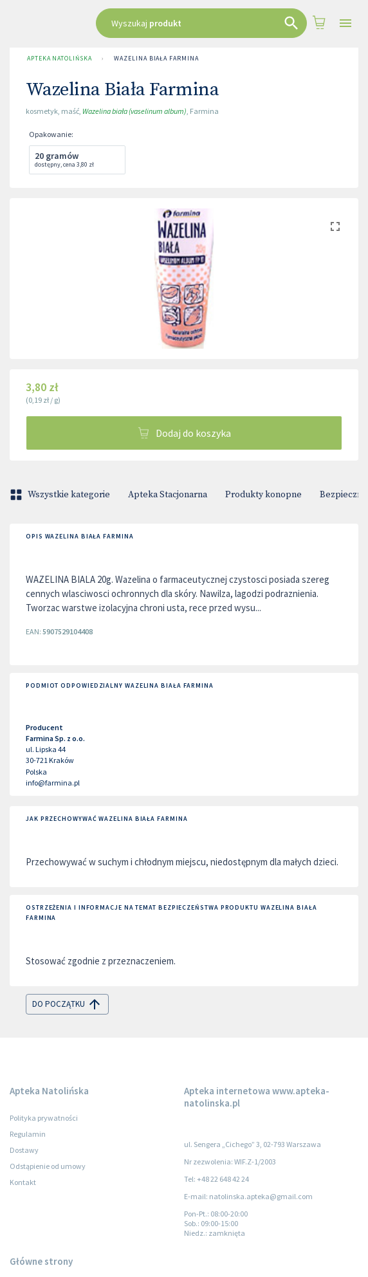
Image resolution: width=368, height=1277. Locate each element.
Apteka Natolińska (59, 58)
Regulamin (28, 1134)
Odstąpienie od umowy (48, 1166)
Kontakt (23, 1182)
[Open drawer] (345, 23)
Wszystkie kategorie (61, 494)
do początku (67, 1004)
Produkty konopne (263, 494)
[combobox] (202, 23)
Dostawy (24, 1150)
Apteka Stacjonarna (167, 494)
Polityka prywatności (44, 1118)
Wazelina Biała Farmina (156, 58)
